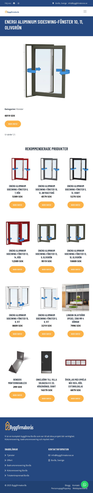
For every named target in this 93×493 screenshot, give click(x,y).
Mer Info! (12, 124)
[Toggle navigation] (85, 11)
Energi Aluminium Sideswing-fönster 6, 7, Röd (17, 189)
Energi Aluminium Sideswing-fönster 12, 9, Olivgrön (46, 254)
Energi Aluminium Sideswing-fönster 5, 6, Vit (46, 318)
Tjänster (11, 455)
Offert (9, 460)
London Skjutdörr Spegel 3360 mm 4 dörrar (75, 318)
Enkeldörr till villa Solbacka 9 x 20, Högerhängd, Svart (46, 383)
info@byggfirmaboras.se (77, 3)
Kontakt (76, 485)
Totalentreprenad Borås (18, 475)
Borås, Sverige (61, 3)
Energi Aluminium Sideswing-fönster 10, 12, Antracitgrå (46, 189)
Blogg (67, 485)
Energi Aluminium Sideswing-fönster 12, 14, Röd (17, 254)
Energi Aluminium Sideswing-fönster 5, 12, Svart (75, 189)
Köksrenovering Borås (17, 470)
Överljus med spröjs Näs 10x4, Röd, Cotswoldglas (75, 383)
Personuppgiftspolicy (61, 488)
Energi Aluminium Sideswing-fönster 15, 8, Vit (17, 318)
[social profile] (14, 3)
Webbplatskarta (80, 488)
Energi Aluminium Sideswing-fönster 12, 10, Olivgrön (76, 254)
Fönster (19, 109)
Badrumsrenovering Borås (19, 465)
